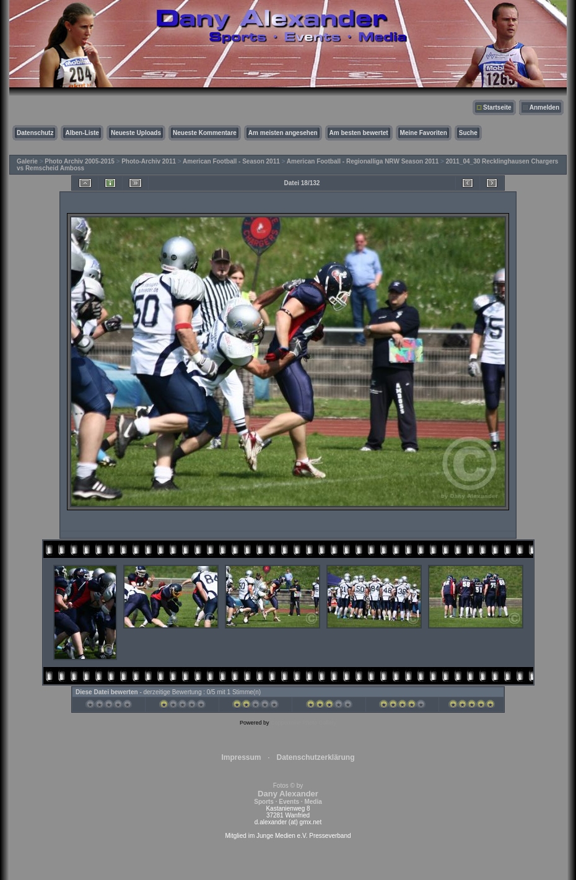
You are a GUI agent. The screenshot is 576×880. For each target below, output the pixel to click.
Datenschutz (35, 132)
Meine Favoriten (423, 132)
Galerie (27, 161)
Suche (468, 132)
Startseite (497, 107)
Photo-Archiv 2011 (148, 161)
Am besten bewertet (358, 132)
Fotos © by (287, 793)
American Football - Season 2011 (231, 161)
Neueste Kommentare (205, 132)
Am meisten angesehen (283, 132)
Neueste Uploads (136, 132)
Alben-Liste (81, 132)
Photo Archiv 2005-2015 (79, 161)
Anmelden (544, 107)
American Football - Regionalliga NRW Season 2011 (363, 161)
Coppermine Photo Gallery (303, 723)
